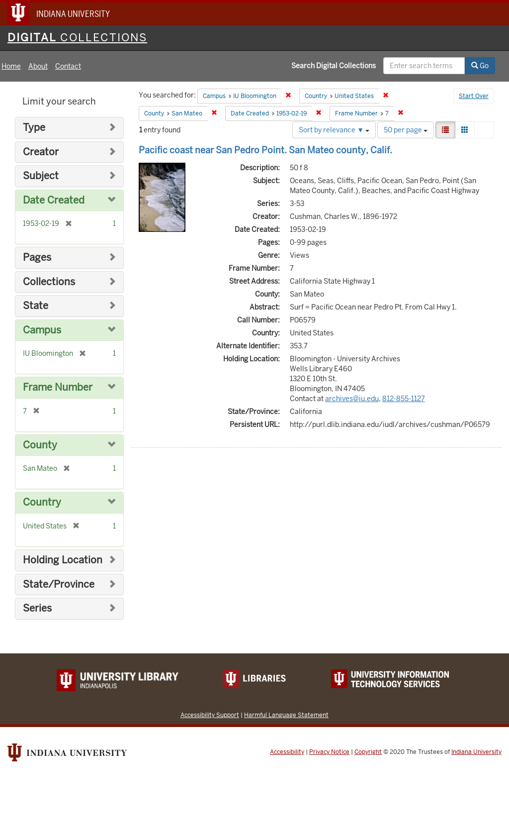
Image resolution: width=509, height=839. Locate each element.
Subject (41, 176)
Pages (37, 257)
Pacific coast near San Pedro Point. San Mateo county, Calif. (265, 150)
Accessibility (287, 752)
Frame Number (57, 387)
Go (480, 65)
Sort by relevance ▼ (334, 129)
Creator (41, 152)
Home (11, 66)
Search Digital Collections (333, 65)
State (35, 306)
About (38, 66)
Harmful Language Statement (286, 715)
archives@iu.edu (352, 398)
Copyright (368, 752)
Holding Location (62, 560)
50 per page (405, 129)
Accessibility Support (209, 715)
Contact (68, 66)
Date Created (54, 200)
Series (37, 608)
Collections (49, 282)
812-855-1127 (403, 398)
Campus (42, 330)
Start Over (474, 96)
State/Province (58, 584)
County (40, 445)
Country (42, 502)
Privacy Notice (329, 752)
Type (34, 127)
